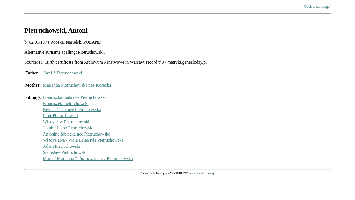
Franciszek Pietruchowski (66, 103)
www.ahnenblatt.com (201, 173)
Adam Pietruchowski (61, 146)
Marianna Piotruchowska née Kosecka (77, 85)
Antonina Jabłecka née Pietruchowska (76, 134)
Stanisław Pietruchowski (65, 152)
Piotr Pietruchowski (60, 115)
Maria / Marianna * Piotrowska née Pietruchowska (88, 158)
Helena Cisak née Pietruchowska (72, 109)
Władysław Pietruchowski (66, 121)
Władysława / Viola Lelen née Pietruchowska (83, 140)
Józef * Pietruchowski (62, 73)
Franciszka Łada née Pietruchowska (75, 97)
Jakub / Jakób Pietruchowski (68, 128)
